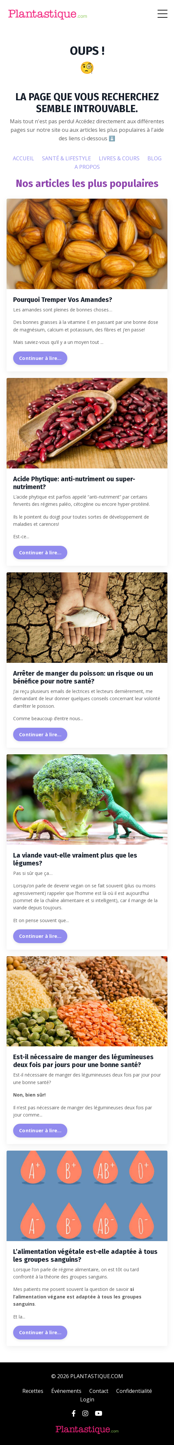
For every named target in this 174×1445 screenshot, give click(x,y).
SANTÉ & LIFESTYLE (66, 158)
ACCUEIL (23, 158)
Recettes (32, 1391)
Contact (98, 1391)
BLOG (154, 158)
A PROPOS (87, 166)
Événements (66, 1391)
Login (87, 1399)
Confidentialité (134, 1391)
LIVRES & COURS (119, 158)
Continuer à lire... (40, 358)
